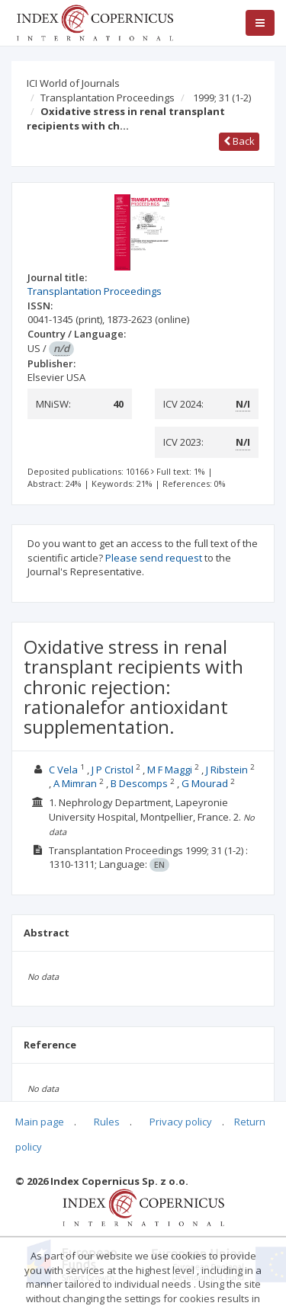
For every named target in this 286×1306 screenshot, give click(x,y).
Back (239, 141)
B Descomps (139, 783)
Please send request (153, 558)
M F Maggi (169, 769)
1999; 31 (222, 97)
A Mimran (75, 783)
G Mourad (205, 783)
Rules (107, 1121)
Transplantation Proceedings (107, 97)
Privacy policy (180, 1121)
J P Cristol (112, 769)
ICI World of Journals (73, 83)
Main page (39, 1121)
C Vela (63, 769)
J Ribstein (227, 769)
